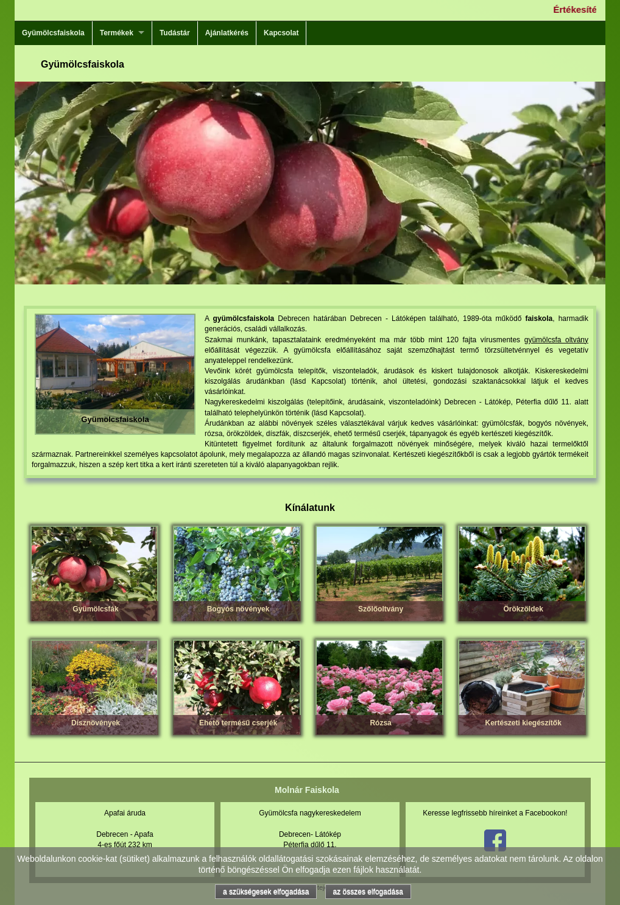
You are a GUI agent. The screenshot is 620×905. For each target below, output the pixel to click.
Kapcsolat (281, 33)
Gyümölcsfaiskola (53, 33)
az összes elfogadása (368, 891)
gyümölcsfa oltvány (556, 340)
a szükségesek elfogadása (266, 891)
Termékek (116, 33)
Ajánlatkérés (226, 33)
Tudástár (175, 33)
